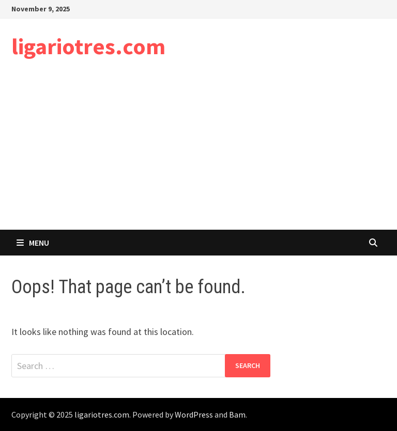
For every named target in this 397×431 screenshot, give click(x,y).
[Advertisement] (198, 152)
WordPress (194, 414)
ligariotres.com (88, 46)
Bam (237, 414)
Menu (33, 242)
